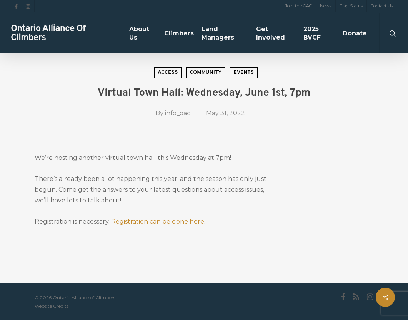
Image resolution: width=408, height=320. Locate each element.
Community (205, 72)
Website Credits (51, 306)
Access (168, 72)
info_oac (177, 113)
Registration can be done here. (158, 221)
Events (243, 72)
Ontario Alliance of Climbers (48, 33)
